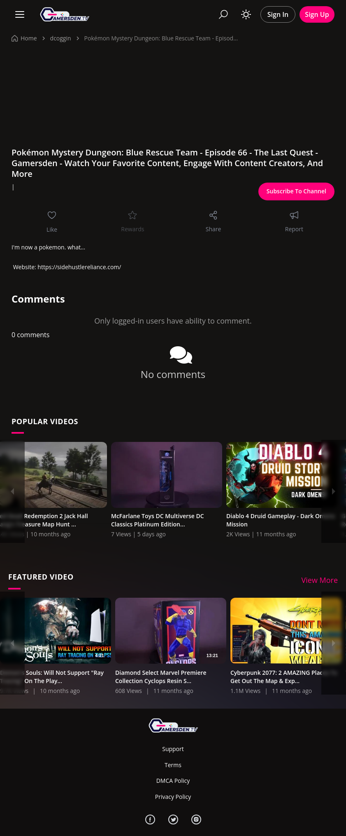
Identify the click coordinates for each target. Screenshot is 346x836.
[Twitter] (173, 819)
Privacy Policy (173, 797)
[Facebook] (150, 819)
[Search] (223, 14)
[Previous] (12, 491)
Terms (173, 765)
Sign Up (317, 14)
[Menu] (20, 14)
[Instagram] (196, 819)
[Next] (333, 491)
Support (173, 749)
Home (24, 38)
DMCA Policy (173, 780)
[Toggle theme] (246, 14)
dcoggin (60, 38)
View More (320, 581)
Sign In (278, 14)
